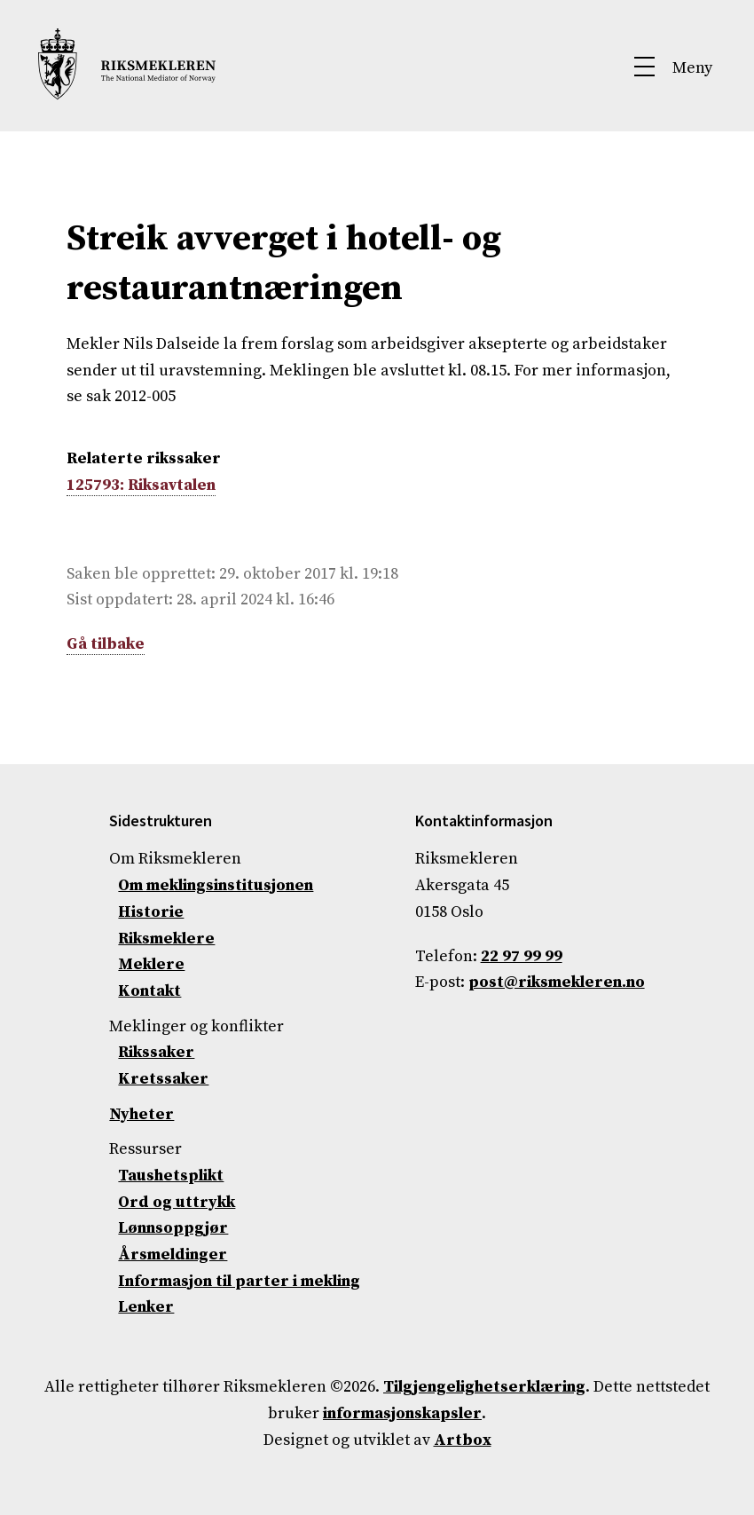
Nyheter (141, 1114)
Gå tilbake (106, 644)
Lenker (146, 1307)
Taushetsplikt (171, 1175)
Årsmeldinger (172, 1254)
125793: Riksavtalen (141, 485)
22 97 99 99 (521, 956)
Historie (151, 912)
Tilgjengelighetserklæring (484, 1387)
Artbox (462, 1440)
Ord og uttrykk (176, 1202)
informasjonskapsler (402, 1413)
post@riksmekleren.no (556, 982)
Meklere (151, 964)
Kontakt (149, 991)
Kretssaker (163, 1079)
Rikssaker (156, 1052)
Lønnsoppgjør (173, 1228)
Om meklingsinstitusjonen (215, 885)
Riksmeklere (166, 938)
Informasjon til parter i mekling (239, 1281)
